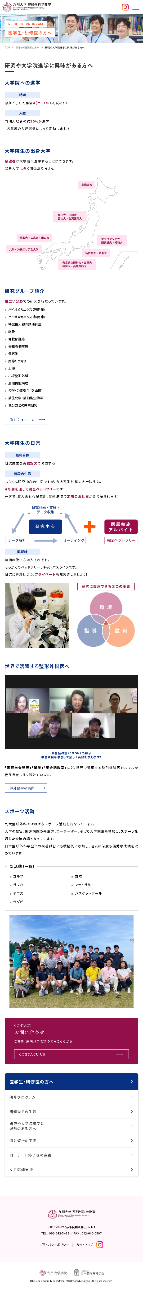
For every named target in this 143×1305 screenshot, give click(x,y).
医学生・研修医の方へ (27, 47)
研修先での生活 (22, 1111)
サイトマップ (84, 1244)
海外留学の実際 (23, 1140)
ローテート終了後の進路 (30, 1155)
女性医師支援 (21, 1169)
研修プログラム (22, 1097)
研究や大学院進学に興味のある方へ (26, 1126)
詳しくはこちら (22, 419)
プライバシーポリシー (54, 1244)
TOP (7, 47)
